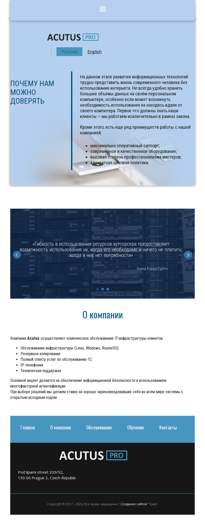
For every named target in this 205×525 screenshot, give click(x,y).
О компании (60, 427)
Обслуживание (99, 427)
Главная (28, 427)
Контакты (168, 427)
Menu (102, 10)
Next (188, 255)
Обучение (135, 427)
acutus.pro (73, 38)
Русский (69, 51)
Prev (17, 255)
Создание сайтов (134, 504)
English (94, 51)
